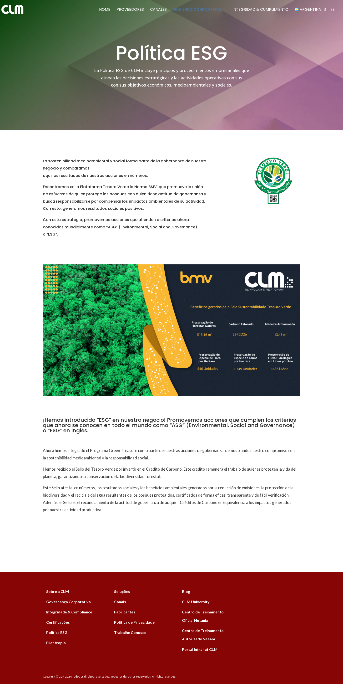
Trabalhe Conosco (130, 632)
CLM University (196, 601)
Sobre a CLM (57, 591)
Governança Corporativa (68, 601)
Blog (186, 591)
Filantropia (56, 642)
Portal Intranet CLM (199, 649)
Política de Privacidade (134, 622)
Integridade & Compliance (69, 612)
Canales (158, 10)
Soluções (122, 591)
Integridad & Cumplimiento (260, 10)
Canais (120, 601)
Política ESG (56, 632)
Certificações (58, 622)
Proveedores (130, 10)
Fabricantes (124, 612)
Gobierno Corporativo (197, 10)
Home (104, 10)
